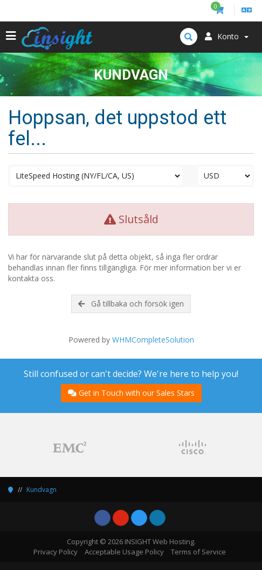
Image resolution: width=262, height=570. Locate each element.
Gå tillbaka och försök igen (131, 303)
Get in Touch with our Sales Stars (131, 393)
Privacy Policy (55, 552)
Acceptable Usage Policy (124, 552)
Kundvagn (41, 489)
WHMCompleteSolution (153, 339)
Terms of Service (198, 552)
